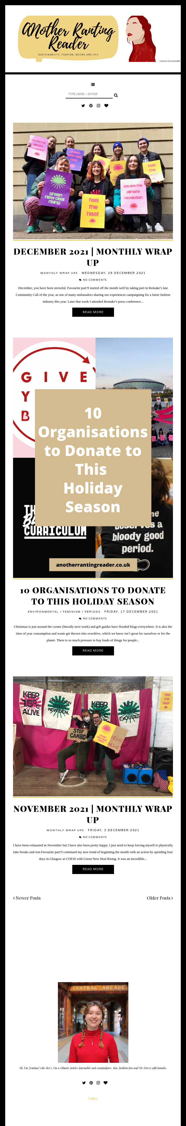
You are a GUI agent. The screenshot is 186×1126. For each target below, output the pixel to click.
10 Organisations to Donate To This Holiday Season (93, 595)
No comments (95, 280)
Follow (93, 1098)
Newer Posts (27, 898)
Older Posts (160, 898)
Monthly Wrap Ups (59, 273)
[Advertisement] (93, 945)
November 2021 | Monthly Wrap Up (93, 814)
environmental (43, 611)
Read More (93, 312)
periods (92, 611)
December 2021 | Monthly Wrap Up (93, 256)
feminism (72, 611)
